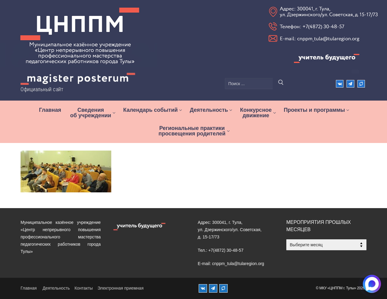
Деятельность (56, 288)
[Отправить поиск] (281, 83)
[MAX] (223, 288)
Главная (29, 288)
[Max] (361, 84)
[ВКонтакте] (339, 84)
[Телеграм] (350, 84)
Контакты (83, 288)
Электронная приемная (120, 288)
